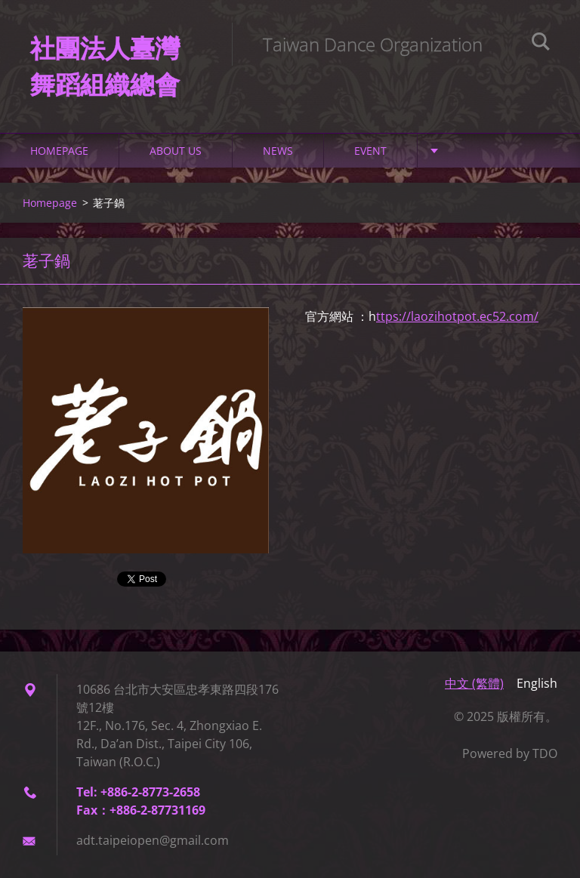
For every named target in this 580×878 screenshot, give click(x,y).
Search (541, 43)
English (537, 683)
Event (370, 150)
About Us (176, 150)
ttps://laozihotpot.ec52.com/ (457, 316)
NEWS (278, 150)
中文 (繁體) (474, 683)
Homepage (59, 150)
